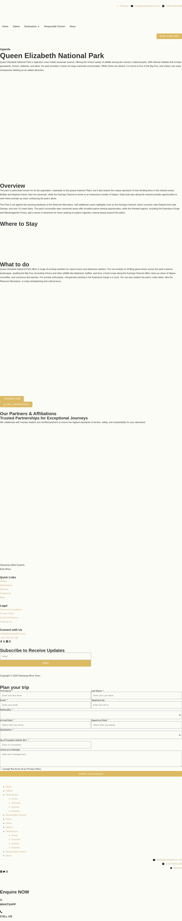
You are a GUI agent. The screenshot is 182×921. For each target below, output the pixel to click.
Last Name (96, 691)
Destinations (12, 795)
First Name (5, 691)
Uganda (5, 49)
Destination (6, 730)
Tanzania (15, 803)
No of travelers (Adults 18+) (13, 740)
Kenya (14, 799)
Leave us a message (10, 749)
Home (9, 786)
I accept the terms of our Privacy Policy (21, 768)
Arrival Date (6, 720)
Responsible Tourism (16, 815)
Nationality (6, 709)
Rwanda (15, 811)
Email (3, 700)
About (9, 819)
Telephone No (98, 700)
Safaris (9, 791)
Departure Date (99, 720)
